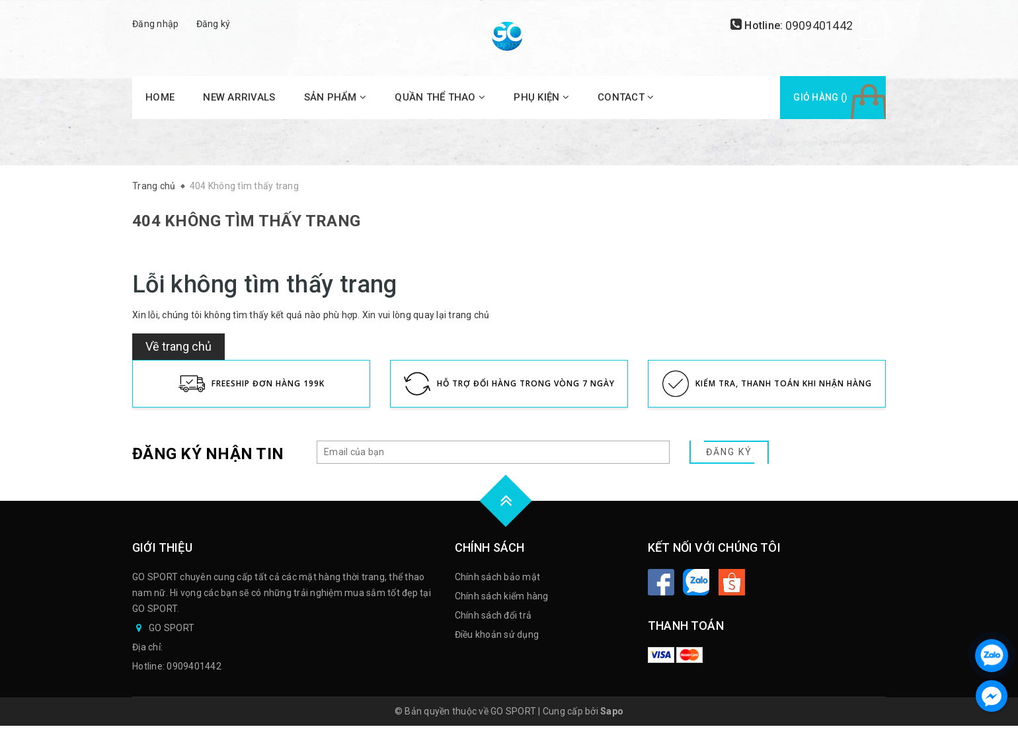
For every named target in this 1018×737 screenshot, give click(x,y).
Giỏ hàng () (820, 97)
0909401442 (819, 25)
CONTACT (626, 97)
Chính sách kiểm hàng (502, 596)
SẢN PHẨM (335, 97)
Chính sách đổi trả (493, 615)
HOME (160, 97)
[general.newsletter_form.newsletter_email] (493, 452)
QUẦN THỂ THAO (440, 97)
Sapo (611, 711)
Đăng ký (213, 24)
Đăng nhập (155, 24)
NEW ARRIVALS (239, 97)
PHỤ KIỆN (541, 97)
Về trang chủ (178, 346)
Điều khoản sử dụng (497, 634)
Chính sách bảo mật (498, 577)
